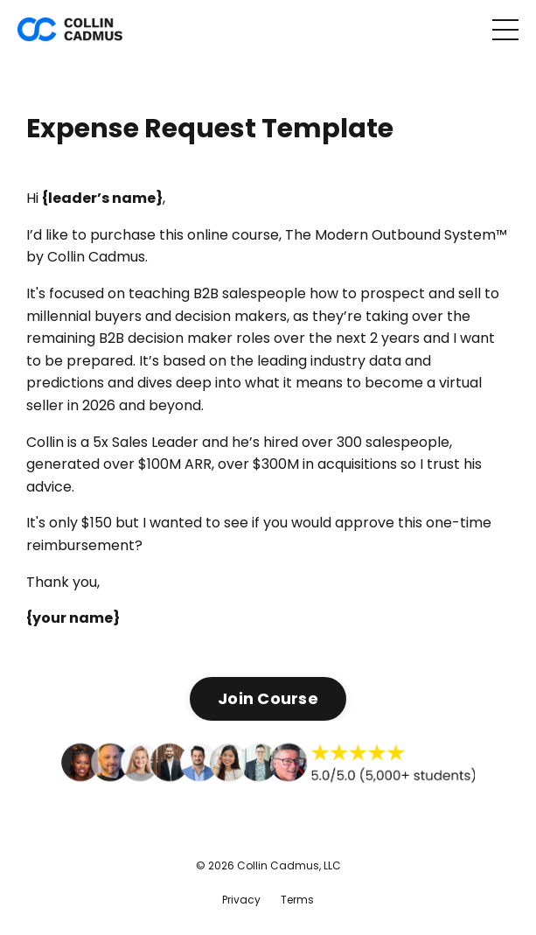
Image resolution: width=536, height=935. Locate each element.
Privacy (241, 899)
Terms (297, 899)
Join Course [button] (268, 698)
